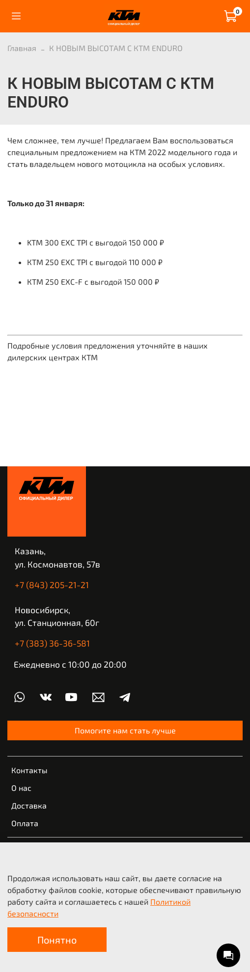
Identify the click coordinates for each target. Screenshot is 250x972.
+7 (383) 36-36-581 (52, 643)
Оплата (24, 823)
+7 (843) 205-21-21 (52, 584)
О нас (21, 787)
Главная (21, 48)
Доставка (29, 805)
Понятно (57, 939)
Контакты (29, 770)
